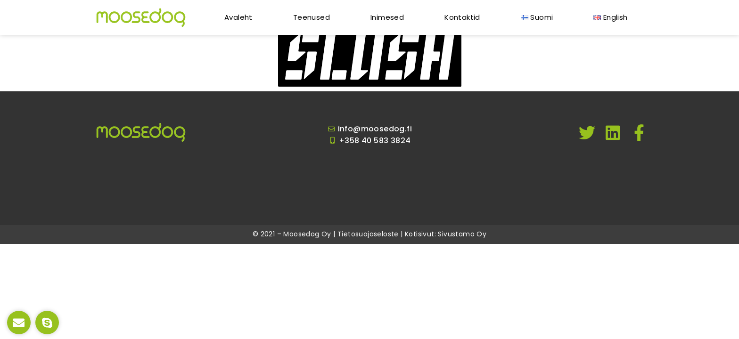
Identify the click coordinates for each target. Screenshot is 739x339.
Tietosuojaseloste (368, 234)
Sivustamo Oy (462, 234)
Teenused (311, 17)
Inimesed (387, 17)
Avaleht (238, 17)
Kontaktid (462, 17)
